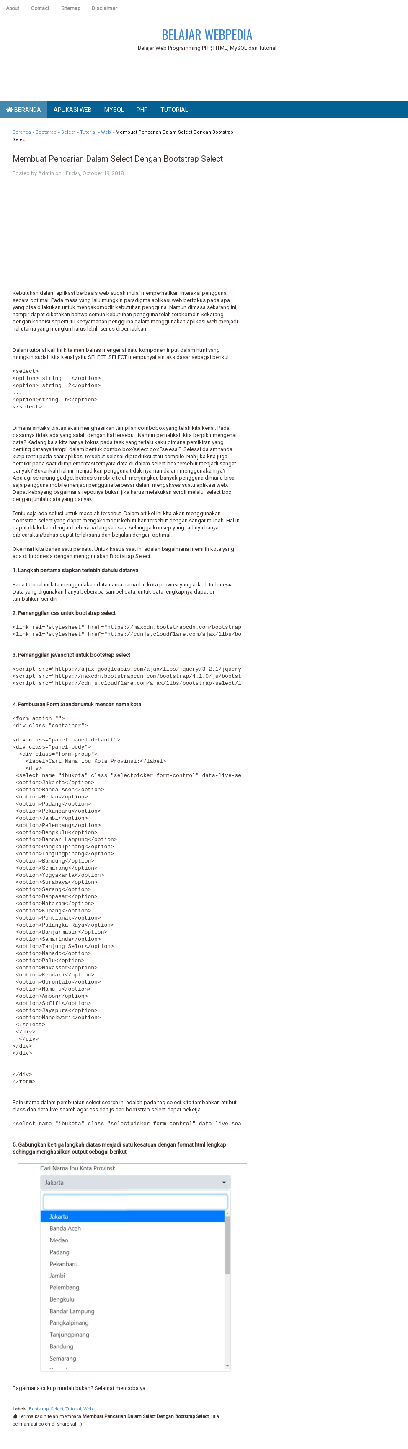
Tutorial (174, 109)
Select (57, 1409)
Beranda (23, 109)
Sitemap (70, 8)
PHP (142, 109)
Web (88, 1409)
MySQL (114, 109)
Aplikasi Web (73, 109)
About (12, 8)
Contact (40, 8)
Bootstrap (39, 1409)
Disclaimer (104, 8)
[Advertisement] (207, 78)
